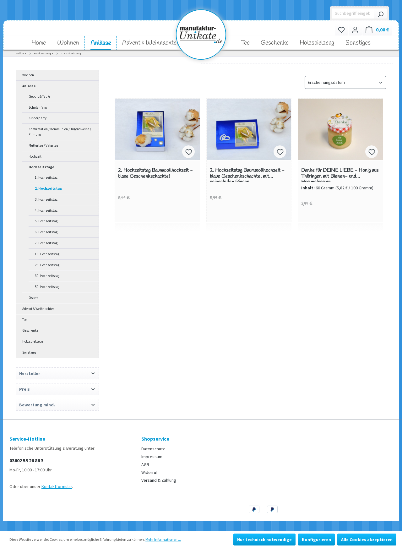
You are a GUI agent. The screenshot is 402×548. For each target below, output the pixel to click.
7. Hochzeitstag (46, 243)
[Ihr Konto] (355, 30)
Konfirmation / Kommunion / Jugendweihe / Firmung (60, 132)
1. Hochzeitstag (46, 177)
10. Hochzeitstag (47, 254)
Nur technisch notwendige (264, 539)
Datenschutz (153, 449)
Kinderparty (37, 118)
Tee (24, 319)
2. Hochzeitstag (48, 188)
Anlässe (29, 86)
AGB (145, 464)
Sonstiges (29, 352)
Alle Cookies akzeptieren (367, 539)
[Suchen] (380, 13)
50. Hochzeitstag (47, 287)
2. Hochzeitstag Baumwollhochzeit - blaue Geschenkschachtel (155, 173)
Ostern (34, 298)
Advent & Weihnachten (38, 309)
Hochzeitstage (41, 167)
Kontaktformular (56, 486)
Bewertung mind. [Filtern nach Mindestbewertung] (57, 405)
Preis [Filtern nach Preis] (57, 389)
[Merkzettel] (341, 30)
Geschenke (30, 330)
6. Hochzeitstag (46, 232)
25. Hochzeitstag (47, 265)
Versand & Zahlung (158, 480)
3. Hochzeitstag (46, 199)
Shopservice (155, 439)
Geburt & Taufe (39, 96)
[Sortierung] (345, 82)
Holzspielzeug (32, 341)
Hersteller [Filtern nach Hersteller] (57, 373)
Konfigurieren (316, 539)
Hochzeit (35, 156)
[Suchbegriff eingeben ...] (353, 13)
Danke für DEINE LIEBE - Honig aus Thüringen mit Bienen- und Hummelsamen (339, 175)
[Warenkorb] (377, 30)
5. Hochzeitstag (46, 221)
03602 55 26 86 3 (26, 460)
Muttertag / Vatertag (43, 145)
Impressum (151, 456)
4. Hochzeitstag (46, 210)
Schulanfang (38, 107)
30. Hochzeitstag (47, 276)
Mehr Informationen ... (163, 539)
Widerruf (149, 472)
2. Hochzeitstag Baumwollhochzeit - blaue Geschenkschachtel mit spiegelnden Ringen (247, 175)
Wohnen (28, 75)
